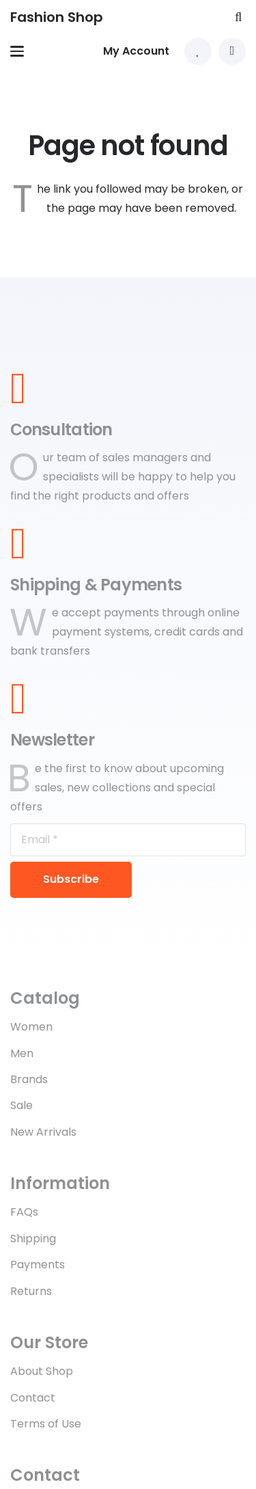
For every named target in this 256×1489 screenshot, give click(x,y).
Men (21, 1053)
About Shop (41, 1371)
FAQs (24, 1212)
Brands (29, 1079)
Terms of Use (45, 1424)
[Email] (128, 839)
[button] (238, 17)
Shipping (33, 1238)
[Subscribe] (71, 880)
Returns (31, 1291)
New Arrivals (43, 1132)
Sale (21, 1105)
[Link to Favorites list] (198, 51)
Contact (32, 1398)
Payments (37, 1264)
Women (31, 1027)
